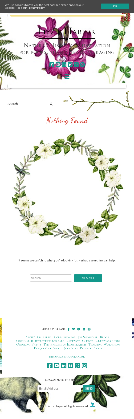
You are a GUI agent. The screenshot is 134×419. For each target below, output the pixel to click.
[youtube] (58, 64)
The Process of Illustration (65, 344)
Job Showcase (88, 337)
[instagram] (82, 64)
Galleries (44, 337)
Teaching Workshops (104, 344)
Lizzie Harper (67, 31)
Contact (73, 341)
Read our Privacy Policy (30, 7)
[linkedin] (64, 64)
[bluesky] (70, 64)
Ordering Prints (28, 344)
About (30, 337)
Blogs (104, 337)
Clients (87, 341)
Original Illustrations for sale (40, 341)
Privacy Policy (91, 348)
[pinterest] (76, 64)
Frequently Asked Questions (55, 348)
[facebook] (51, 64)
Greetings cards (108, 341)
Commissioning (64, 337)
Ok (115, 6)
